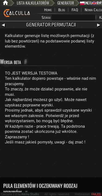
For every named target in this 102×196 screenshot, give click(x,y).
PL (84, 3)
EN (96, 3)
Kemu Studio (30, 194)
